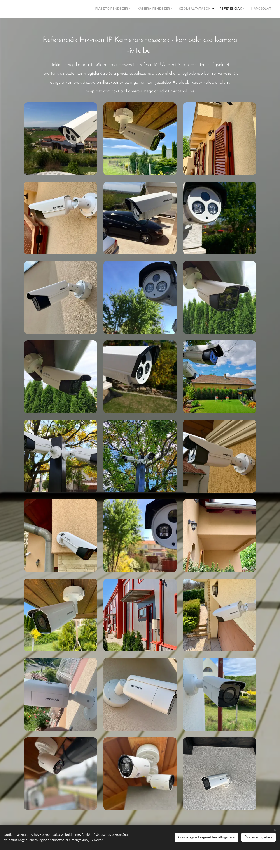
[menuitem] (236, 8)
